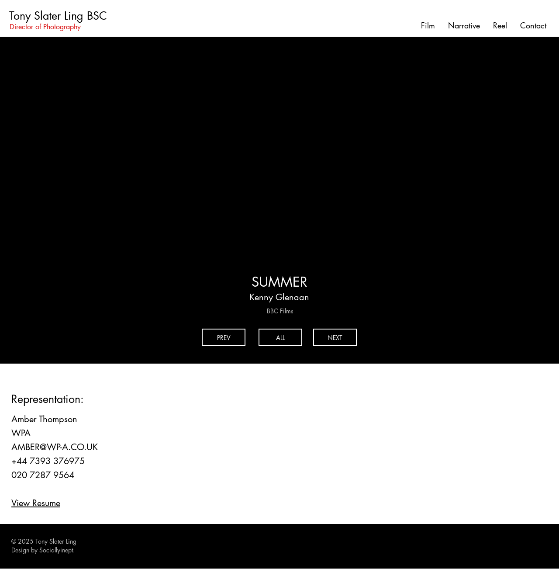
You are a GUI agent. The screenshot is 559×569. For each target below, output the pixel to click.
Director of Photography (45, 26)
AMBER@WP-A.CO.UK (54, 447)
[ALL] (280, 337)
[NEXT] (335, 337)
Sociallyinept (56, 550)
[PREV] (223, 337)
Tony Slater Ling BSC (58, 16)
